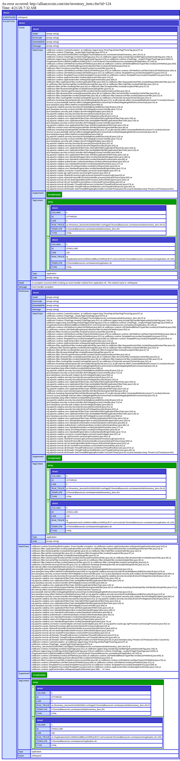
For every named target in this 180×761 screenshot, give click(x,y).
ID (53, 217)
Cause (22, 27)
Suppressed (37, 193)
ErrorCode (37, 38)
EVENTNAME (9, 17)
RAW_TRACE (58, 225)
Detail (35, 34)
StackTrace (37, 50)
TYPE (54, 233)
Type (34, 273)
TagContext (37, 200)
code (34, 277)
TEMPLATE (57, 229)
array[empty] (54, 194)
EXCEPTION (9, 21)
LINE (54, 221)
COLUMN (56, 212)
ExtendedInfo (38, 42)
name (21, 756)
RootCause (24, 291)
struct (6, 13)
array (50, 202)
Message (36, 46)
